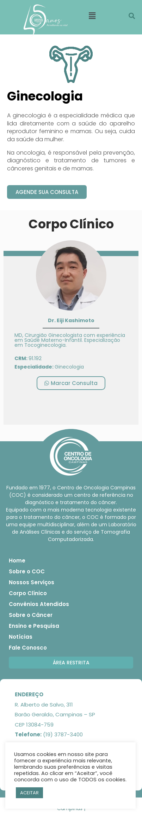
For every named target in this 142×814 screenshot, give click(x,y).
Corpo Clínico (28, 593)
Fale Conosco (28, 647)
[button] (47, 192)
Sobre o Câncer (31, 615)
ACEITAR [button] (29, 792)
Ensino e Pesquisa (34, 626)
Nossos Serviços (31, 582)
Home (17, 560)
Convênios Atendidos (39, 604)
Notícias (20, 636)
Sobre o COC (27, 571)
